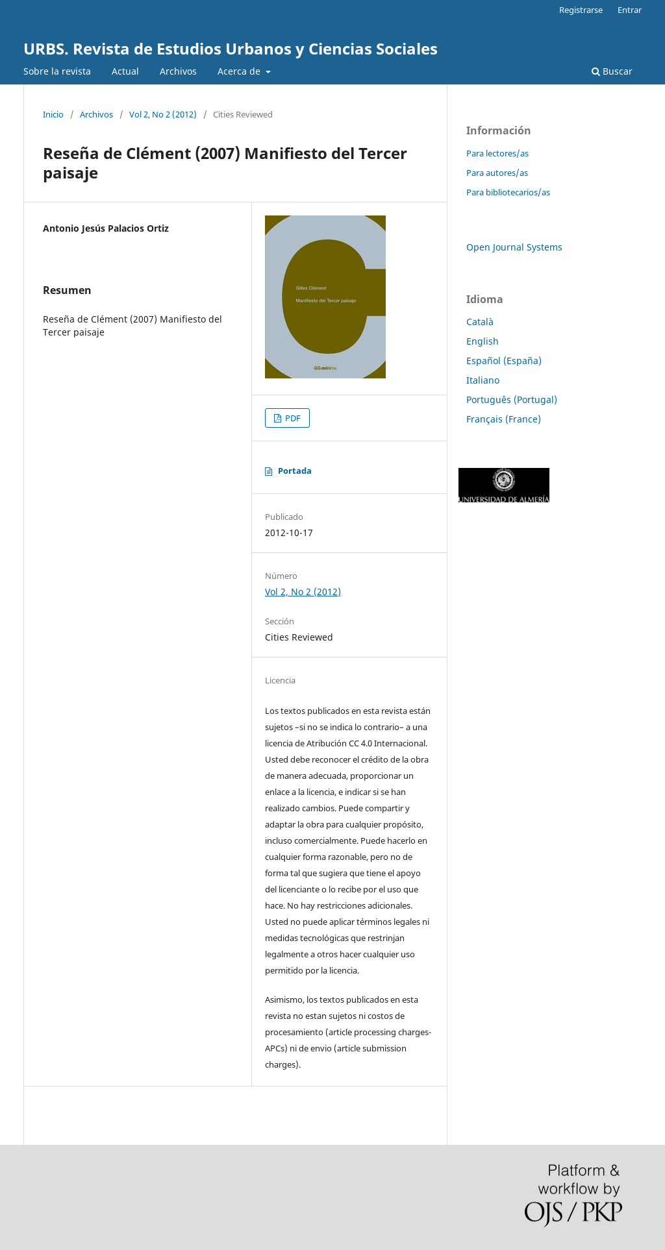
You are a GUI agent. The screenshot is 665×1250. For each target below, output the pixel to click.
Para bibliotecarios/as (508, 192)
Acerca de (240, 71)
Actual (125, 71)
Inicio (53, 114)
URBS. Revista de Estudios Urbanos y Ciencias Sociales (230, 48)
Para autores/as (497, 172)
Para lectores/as (497, 153)
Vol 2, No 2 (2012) (163, 114)
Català (480, 321)
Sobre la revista (57, 71)
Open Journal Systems (514, 247)
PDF (292, 418)
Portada (295, 470)
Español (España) (504, 360)
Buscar (612, 71)
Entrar (630, 10)
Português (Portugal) (511, 399)
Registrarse (581, 10)
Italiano (482, 380)
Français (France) (503, 419)
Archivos (178, 71)
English (482, 341)
